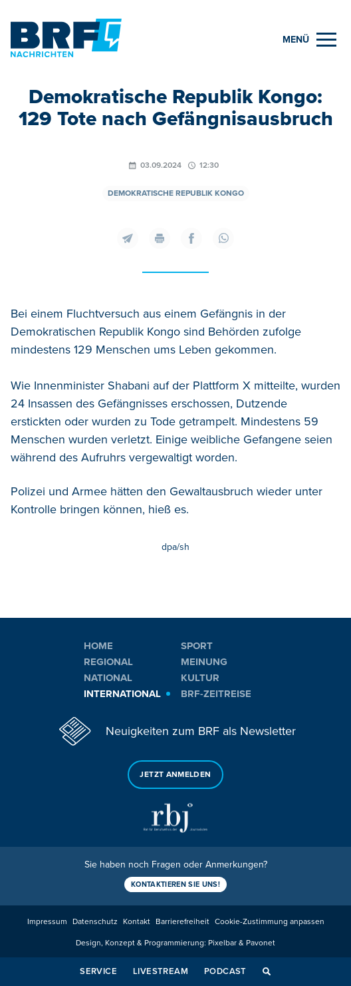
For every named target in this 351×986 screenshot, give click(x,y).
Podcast (225, 971)
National (108, 678)
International (122, 694)
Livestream (160, 971)
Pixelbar (222, 943)
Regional (108, 662)
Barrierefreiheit (182, 922)
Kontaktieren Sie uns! (175, 884)
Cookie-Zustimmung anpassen (269, 922)
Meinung (204, 662)
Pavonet (260, 943)
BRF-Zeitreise (216, 694)
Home (98, 646)
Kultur (200, 678)
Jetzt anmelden (175, 775)
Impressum (47, 922)
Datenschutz (95, 922)
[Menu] (309, 39)
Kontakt (136, 922)
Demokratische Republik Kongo (176, 193)
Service (98, 971)
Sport (197, 646)
